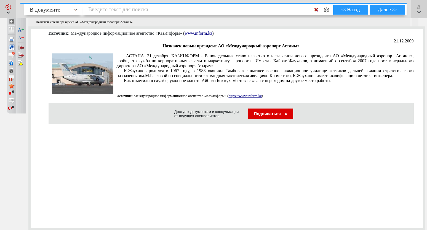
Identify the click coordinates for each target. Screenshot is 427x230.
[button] (8, 9)
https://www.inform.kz (245, 96)
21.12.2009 (404, 41)
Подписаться (271, 113)
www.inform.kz (198, 33)
